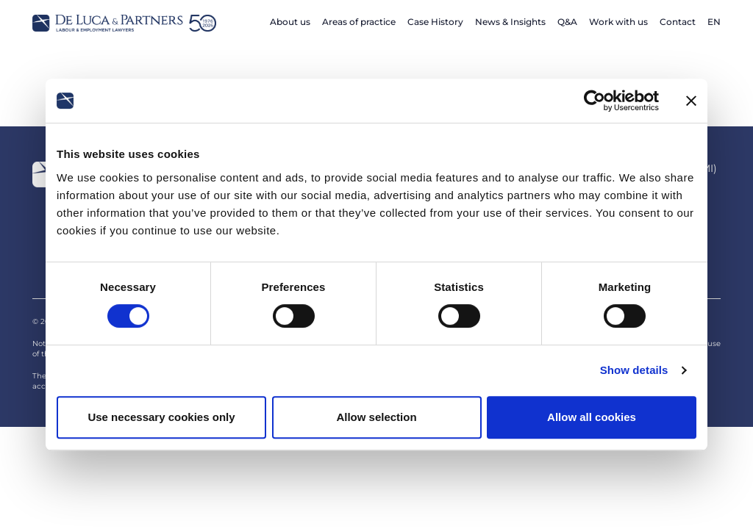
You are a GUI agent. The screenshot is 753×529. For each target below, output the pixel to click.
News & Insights (510, 21)
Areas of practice (359, 21)
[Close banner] (691, 101)
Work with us (618, 21)
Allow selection (376, 417)
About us (290, 21)
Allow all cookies (591, 417)
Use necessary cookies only (161, 417)
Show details (634, 370)
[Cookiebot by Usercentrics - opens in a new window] (594, 101)
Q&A (567, 21)
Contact (678, 21)
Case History (435, 21)
